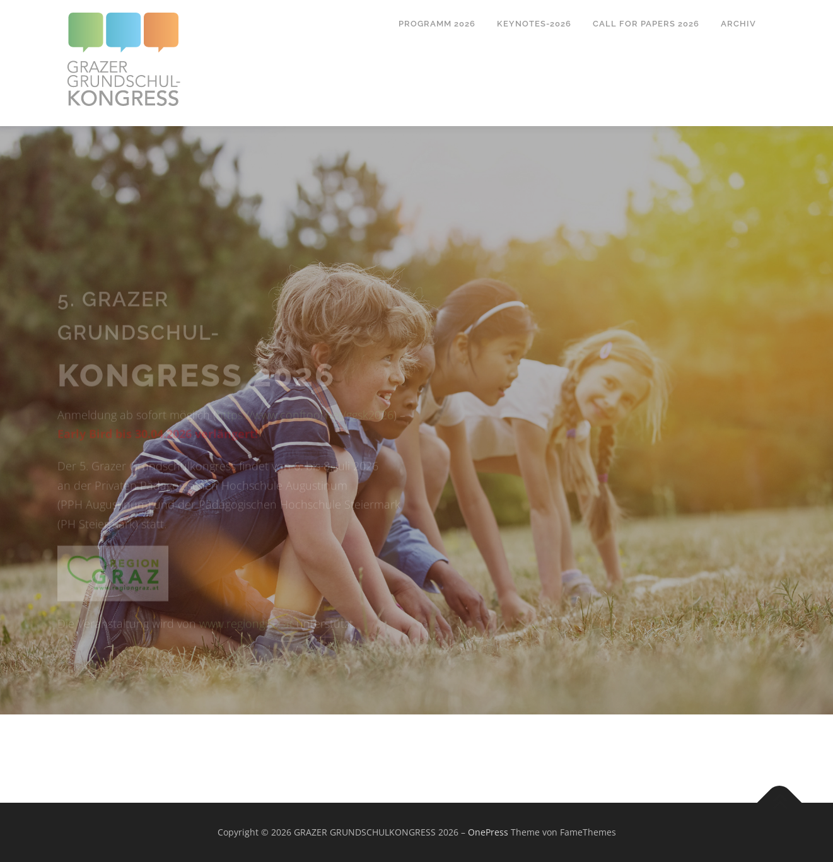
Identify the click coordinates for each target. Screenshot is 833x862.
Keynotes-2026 (534, 23)
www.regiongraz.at (246, 638)
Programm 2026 (437, 23)
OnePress (488, 832)
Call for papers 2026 (646, 23)
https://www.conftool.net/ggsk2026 (304, 429)
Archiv (738, 23)
